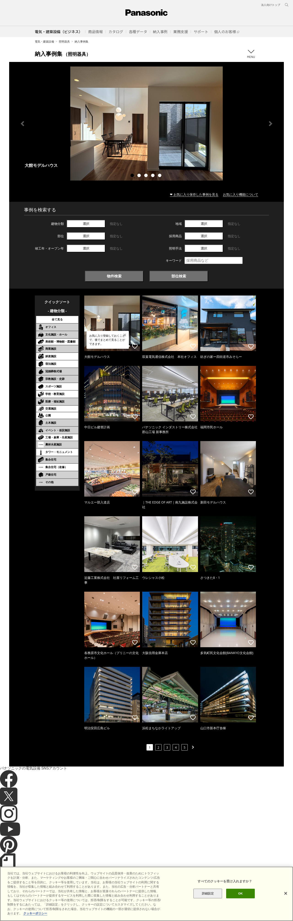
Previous (22, 123)
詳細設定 (208, 909)
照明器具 (64, 41)
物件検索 (114, 276)
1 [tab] (132, 176)
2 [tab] (139, 176)
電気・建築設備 (44, 41)
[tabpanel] (146, 124)
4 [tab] (153, 176)
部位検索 (178, 276)
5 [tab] (160, 176)
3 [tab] (146, 176)
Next (270, 123)
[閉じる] (286, 909)
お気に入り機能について (240, 194)
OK (240, 909)
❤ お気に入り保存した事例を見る (194, 194)
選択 (86, 223)
